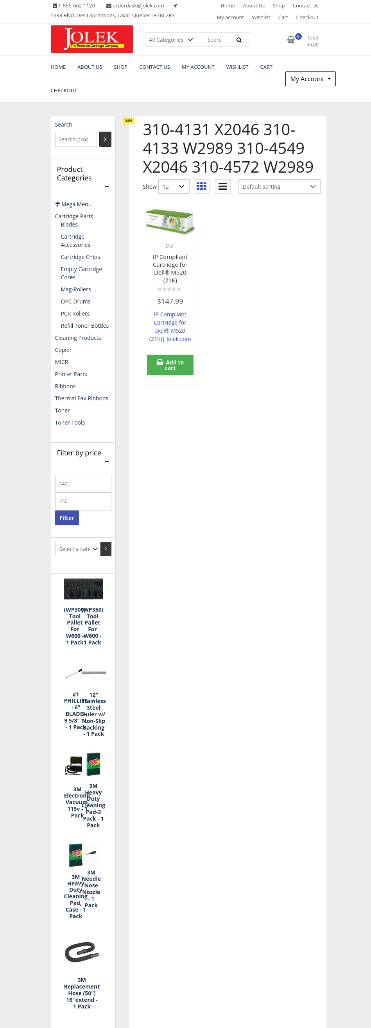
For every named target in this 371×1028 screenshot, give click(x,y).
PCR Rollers (75, 313)
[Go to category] (105, 549)
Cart (283, 17)
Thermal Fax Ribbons (82, 398)
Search (63, 124)
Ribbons (65, 386)
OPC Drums (76, 301)
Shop (278, 5)
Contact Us (306, 5)
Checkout (307, 17)
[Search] (105, 139)
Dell (170, 245)
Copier (63, 349)
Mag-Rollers (76, 289)
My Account (308, 79)
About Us (254, 5)
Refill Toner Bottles (85, 325)
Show (150, 186)
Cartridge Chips (80, 257)
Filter (67, 517)
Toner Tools (70, 422)
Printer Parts (71, 374)
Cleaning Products (78, 337)
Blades (69, 224)
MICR (61, 362)
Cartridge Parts (74, 216)
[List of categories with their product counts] (78, 549)
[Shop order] (279, 186)
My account (230, 17)
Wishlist (261, 17)
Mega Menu (73, 204)
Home (227, 5)
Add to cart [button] (174, 365)
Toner (62, 410)
